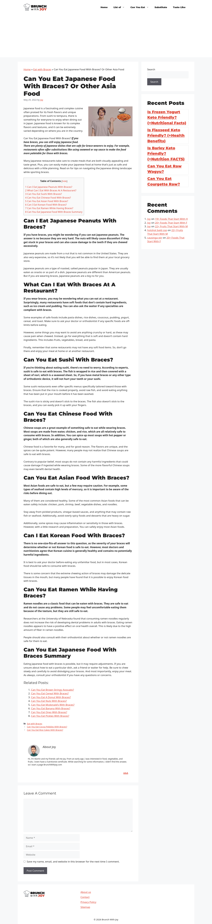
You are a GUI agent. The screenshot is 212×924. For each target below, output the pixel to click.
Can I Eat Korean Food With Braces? (46, 204)
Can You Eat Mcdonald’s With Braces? (52, 704)
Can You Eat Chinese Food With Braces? (48, 197)
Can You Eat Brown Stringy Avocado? (52, 689)
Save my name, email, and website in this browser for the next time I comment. (73, 861)
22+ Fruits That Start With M (171, 226)
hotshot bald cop (157, 230)
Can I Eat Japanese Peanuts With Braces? (48, 187)
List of (120, 7)
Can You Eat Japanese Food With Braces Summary (53, 211)
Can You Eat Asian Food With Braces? (46, 201)
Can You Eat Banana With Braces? (50, 708)
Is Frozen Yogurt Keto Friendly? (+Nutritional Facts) (166, 117)
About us (86, 892)
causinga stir (154, 237)
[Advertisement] (106, 36)
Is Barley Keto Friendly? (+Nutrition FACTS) (166, 153)
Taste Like (179, 7)
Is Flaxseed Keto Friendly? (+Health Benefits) (166, 135)
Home (104, 7)
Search (151, 69)
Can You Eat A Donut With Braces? (51, 697)
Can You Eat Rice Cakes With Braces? (45, 730)
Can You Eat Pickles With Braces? (50, 716)
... (125, 770)
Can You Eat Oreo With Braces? (49, 712)
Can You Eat (141, 7)
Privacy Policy (88, 902)
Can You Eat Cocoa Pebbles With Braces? (47, 726)
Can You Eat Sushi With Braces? (43, 194)
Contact (85, 897)
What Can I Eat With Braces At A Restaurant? (50, 190)
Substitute (161, 7)
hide (64, 181)
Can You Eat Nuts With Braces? (49, 701)
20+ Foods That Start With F (171, 222)
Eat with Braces (42, 69)
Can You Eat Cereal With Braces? (50, 693)
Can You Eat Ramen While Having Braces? (49, 208)
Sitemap (85, 907)
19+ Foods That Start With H (171, 219)
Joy (149, 219)
